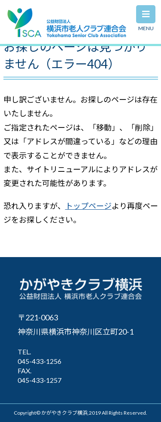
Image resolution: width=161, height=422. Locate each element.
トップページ (88, 206)
